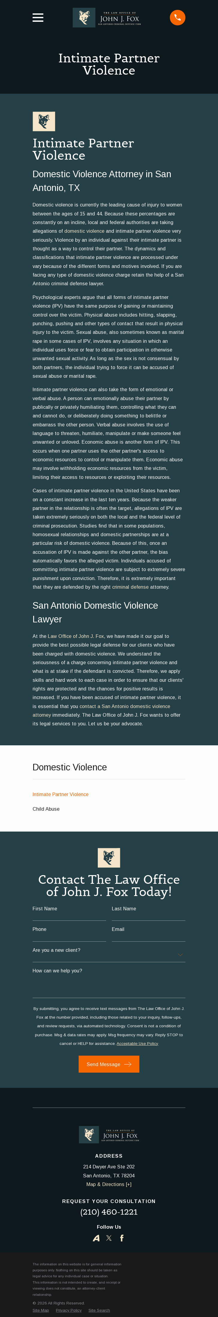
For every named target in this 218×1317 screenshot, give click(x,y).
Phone (39, 929)
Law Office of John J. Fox (76, 636)
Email (118, 929)
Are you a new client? (56, 950)
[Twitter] (109, 1238)
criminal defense (130, 587)
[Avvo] (96, 1238)
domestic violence (84, 231)
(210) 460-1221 (109, 1212)
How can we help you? (57, 970)
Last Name (124, 908)
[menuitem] (109, 794)
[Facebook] (121, 1238)
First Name (45, 908)
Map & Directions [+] (109, 1184)
